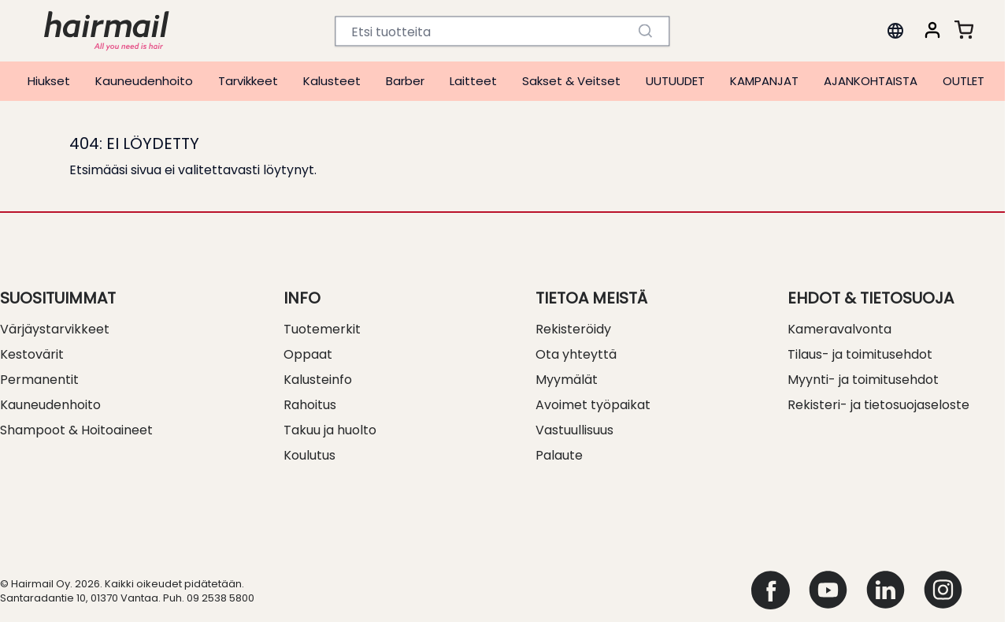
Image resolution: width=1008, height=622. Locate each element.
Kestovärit (32, 354)
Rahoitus (310, 405)
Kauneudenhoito (144, 81)
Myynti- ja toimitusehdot (863, 380)
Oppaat (308, 354)
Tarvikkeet (248, 81)
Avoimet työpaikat (593, 405)
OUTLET (963, 81)
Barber (405, 81)
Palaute (559, 455)
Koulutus (309, 455)
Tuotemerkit (322, 329)
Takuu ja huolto (330, 430)
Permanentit (39, 380)
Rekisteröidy (573, 329)
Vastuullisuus (574, 430)
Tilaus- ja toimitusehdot (860, 354)
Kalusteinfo (318, 380)
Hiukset (49, 81)
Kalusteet (332, 81)
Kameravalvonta (839, 329)
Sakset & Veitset (571, 81)
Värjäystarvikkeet (54, 329)
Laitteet (473, 81)
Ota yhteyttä (576, 354)
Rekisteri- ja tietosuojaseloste (878, 405)
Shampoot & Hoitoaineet (76, 430)
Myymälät (567, 380)
